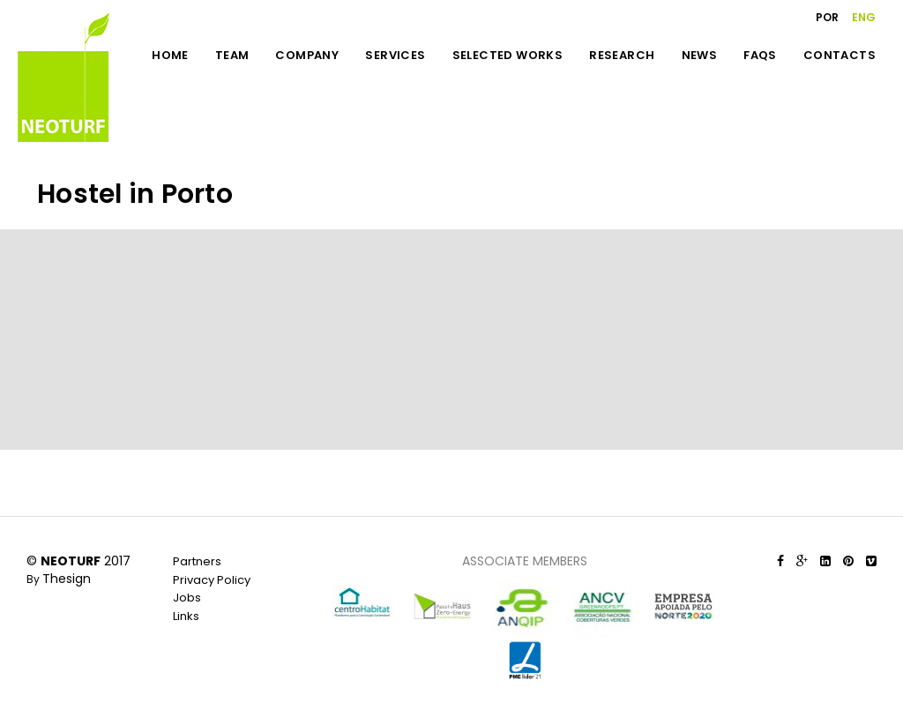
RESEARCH (621, 55)
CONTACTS (839, 55)
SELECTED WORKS (507, 55)
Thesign (66, 578)
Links (186, 616)
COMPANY (307, 55)
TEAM (232, 55)
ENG (864, 17)
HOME (170, 55)
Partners (197, 561)
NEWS (700, 55)
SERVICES (395, 55)
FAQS (760, 55)
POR (827, 17)
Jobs (187, 597)
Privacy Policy (211, 580)
